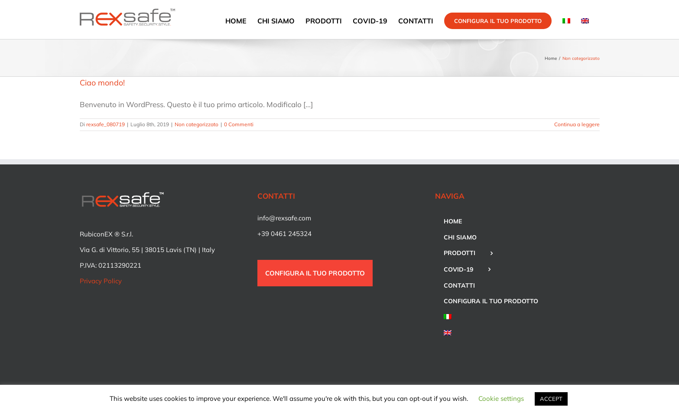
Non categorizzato (196, 124)
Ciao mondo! (102, 83)
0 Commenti (238, 124)
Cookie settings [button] (501, 398)
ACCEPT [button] (551, 398)
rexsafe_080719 (105, 124)
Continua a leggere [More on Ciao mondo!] (577, 124)
